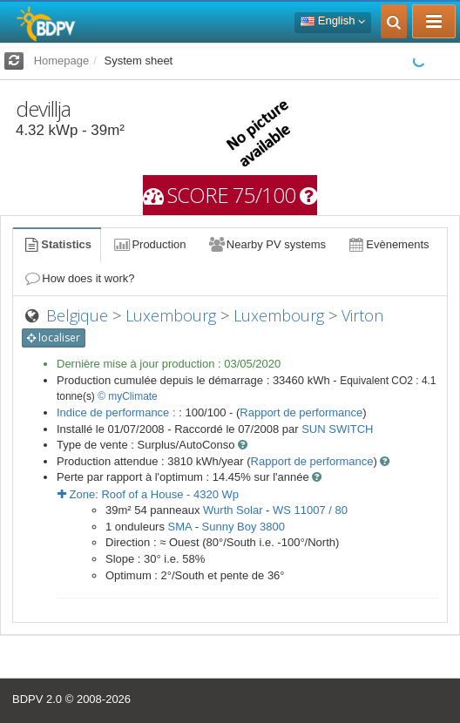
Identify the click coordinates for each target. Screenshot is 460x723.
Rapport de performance (301, 412)
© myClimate (128, 396)
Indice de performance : (118, 412)
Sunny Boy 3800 (243, 526)
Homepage (62, 60)
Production (149, 244)
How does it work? (79, 278)
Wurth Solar (232, 510)
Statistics (56, 244)
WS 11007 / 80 (310, 510)
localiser (53, 337)
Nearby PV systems (266, 244)
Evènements (388, 244)
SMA (180, 526)
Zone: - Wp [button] (148, 494)
